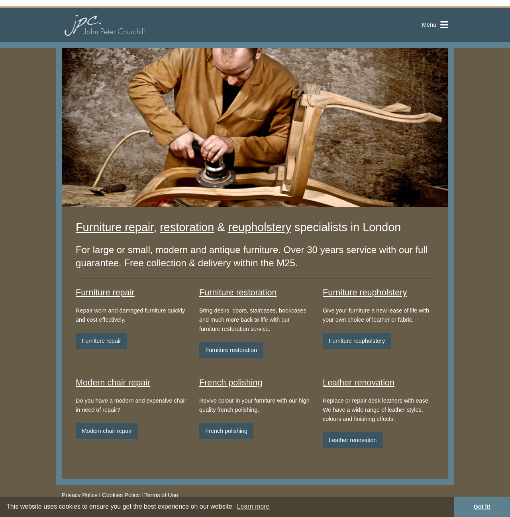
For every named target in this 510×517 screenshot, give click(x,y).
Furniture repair (114, 227)
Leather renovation (358, 382)
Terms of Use (161, 495)
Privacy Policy (80, 495)
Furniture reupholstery (365, 292)
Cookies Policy (120, 495)
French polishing (230, 382)
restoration (187, 227)
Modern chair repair (113, 382)
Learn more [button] (253, 506)
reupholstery (259, 227)
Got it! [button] (482, 506)
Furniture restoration (238, 292)
